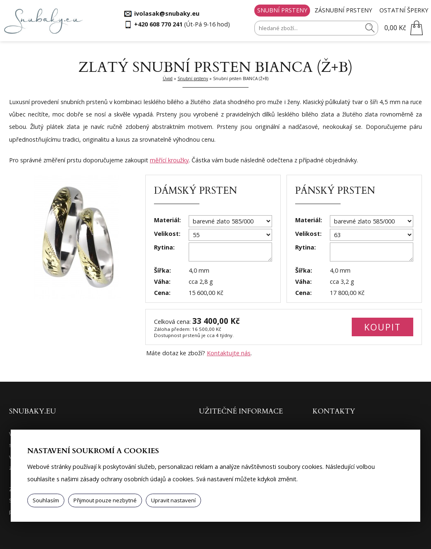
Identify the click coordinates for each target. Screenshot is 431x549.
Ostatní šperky (403, 10)
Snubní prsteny (282, 10)
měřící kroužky (169, 160)
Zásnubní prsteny (343, 10)
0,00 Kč (395, 27)
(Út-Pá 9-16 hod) (182, 24)
